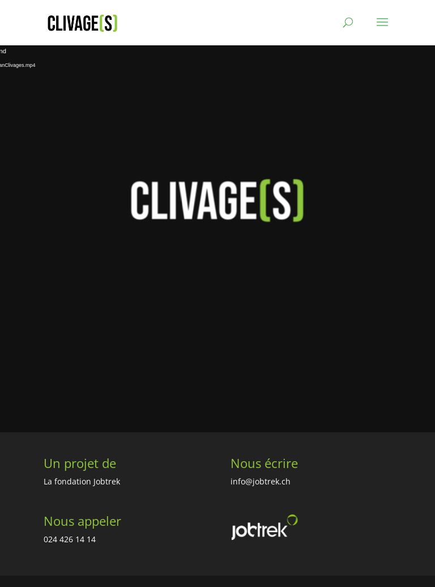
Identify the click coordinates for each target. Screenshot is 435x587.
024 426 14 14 (70, 539)
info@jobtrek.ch (261, 481)
